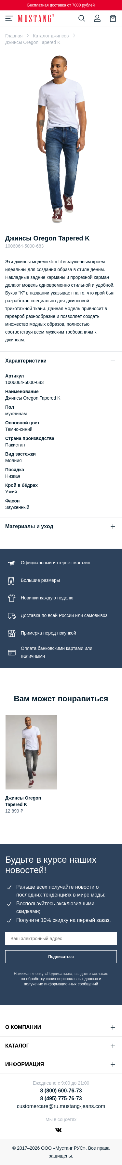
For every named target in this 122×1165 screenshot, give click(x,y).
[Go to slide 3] (62, 217)
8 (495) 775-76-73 (61, 1098)
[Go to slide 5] (75, 217)
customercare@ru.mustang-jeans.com (61, 1106)
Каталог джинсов (51, 35)
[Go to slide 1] (48, 217)
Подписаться (61, 956)
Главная (13, 35)
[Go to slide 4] (69, 217)
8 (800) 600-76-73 (61, 1090)
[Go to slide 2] (56, 217)
